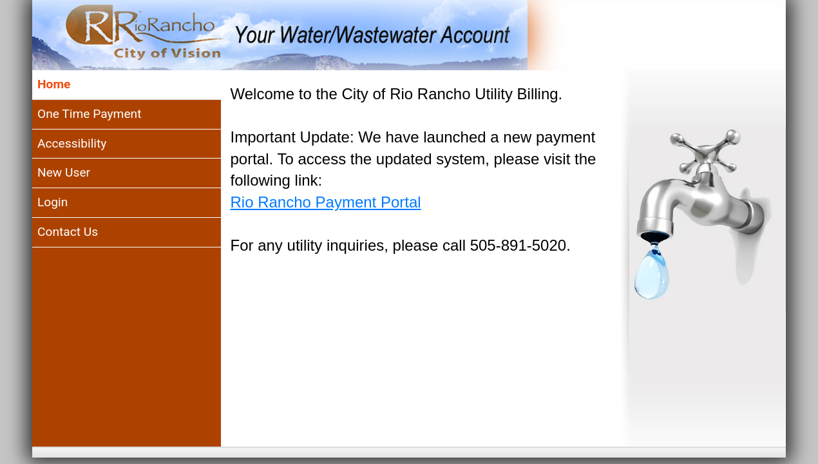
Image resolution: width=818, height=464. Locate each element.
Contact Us (67, 231)
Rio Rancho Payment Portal (326, 202)
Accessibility (71, 143)
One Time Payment (89, 113)
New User (63, 172)
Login (52, 202)
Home (53, 84)
